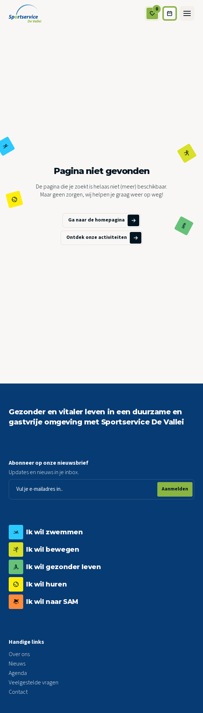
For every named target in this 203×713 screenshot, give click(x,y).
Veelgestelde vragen (33, 683)
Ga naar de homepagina (103, 220)
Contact (18, 692)
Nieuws (17, 664)
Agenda (18, 673)
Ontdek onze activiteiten (103, 238)
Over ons (19, 654)
